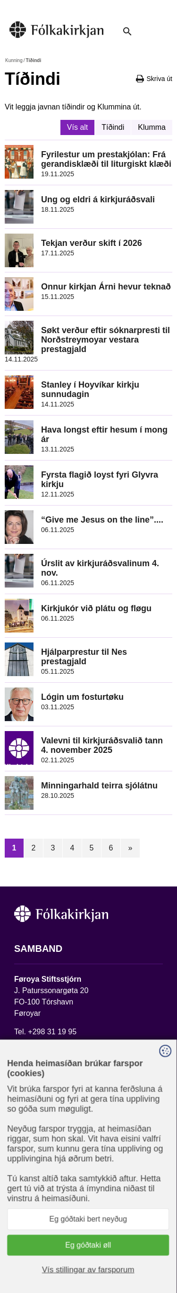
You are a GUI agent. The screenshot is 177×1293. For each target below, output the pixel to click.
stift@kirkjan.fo (39, 1043)
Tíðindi (112, 127)
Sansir (102, 1258)
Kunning (14, 60)
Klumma (152, 127)
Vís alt (77, 127)
